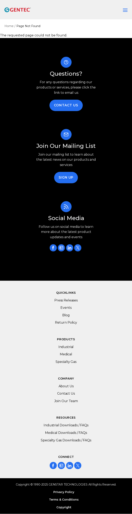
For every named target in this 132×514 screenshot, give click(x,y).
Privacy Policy (63, 492)
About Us (66, 386)
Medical (66, 354)
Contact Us (66, 105)
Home (9, 26)
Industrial (66, 347)
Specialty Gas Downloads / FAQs (66, 440)
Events (65, 308)
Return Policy (66, 322)
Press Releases (66, 300)
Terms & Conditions (64, 499)
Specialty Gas (66, 362)
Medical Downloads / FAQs (66, 433)
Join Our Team (66, 401)
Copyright (63, 507)
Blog (66, 315)
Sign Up (66, 177)
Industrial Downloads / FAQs (66, 425)
